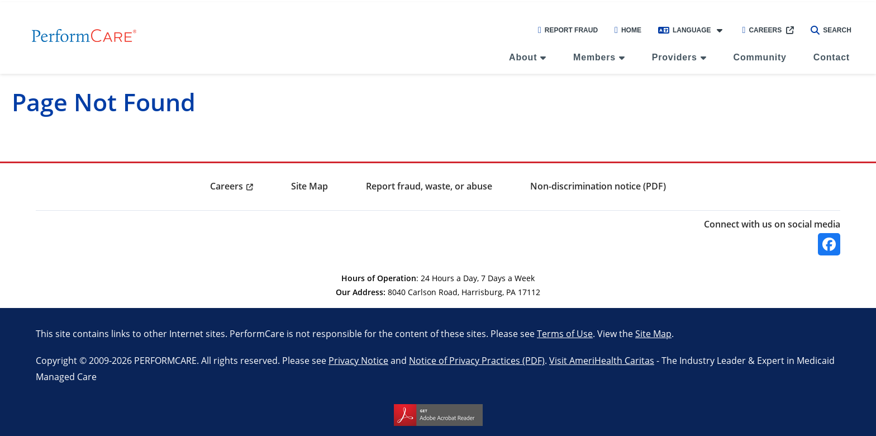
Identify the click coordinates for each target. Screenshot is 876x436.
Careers (762, 30)
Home (628, 30)
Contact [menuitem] (831, 57)
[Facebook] (829, 244)
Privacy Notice (358, 360)
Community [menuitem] (760, 57)
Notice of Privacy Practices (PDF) (477, 360)
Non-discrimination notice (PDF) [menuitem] (598, 186)
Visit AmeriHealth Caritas (601, 360)
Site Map (653, 333)
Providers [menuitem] (674, 57)
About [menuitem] (523, 57)
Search (831, 30)
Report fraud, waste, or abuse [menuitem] (429, 186)
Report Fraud (568, 30)
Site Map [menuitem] (309, 186)
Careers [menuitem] (226, 186)
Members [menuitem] (594, 57)
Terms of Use (565, 333)
